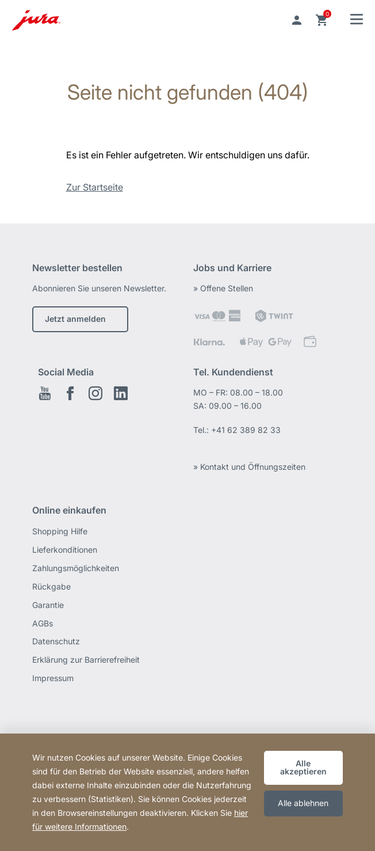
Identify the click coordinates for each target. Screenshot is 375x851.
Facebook (70, 393)
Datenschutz (56, 641)
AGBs (42, 623)
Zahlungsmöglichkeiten (75, 568)
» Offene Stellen (223, 288)
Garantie (48, 605)
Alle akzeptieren (303, 767)
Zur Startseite (94, 187)
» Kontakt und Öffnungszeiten (249, 467)
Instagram (95, 393)
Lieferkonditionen (64, 549)
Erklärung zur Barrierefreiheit (86, 659)
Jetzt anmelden (75, 319)
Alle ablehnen (303, 803)
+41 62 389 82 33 (246, 430)
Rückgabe (51, 586)
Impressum (53, 678)
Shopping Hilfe (59, 531)
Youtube (45, 393)
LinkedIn (121, 393)
